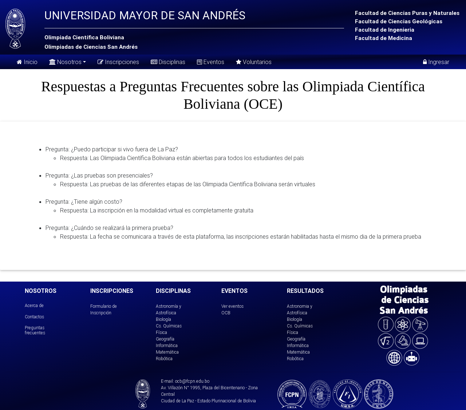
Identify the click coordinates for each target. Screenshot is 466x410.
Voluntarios (254, 61)
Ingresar (436, 61)
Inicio (27, 61)
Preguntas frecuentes (35, 330)
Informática (167, 345)
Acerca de (34, 305)
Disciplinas (168, 61)
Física (161, 332)
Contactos (34, 316)
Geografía (165, 339)
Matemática (167, 352)
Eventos (210, 61)
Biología (163, 319)
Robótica (164, 358)
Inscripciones (118, 61)
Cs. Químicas (169, 326)
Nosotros (65, 61)
